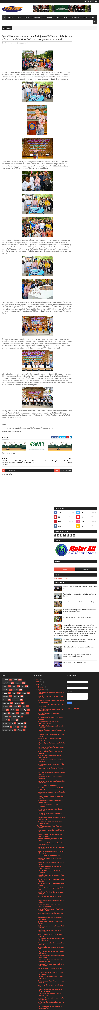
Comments (90, 91)
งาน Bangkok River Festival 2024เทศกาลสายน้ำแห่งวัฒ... (50, 852)
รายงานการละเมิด (73, 553)
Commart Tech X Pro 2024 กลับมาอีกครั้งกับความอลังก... (51, 550)
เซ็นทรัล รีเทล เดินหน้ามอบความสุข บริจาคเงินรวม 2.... (50, 763)
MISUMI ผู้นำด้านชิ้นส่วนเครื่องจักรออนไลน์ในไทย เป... (51, 911)
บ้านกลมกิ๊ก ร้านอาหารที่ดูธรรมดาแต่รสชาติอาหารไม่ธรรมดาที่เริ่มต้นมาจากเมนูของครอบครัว (87, 134)
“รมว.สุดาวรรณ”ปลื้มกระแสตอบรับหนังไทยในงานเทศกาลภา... (51, 688)
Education (13, 554)
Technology (36, 18)
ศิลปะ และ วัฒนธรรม (34, 46)
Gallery (13, 564)
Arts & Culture (16, 561)
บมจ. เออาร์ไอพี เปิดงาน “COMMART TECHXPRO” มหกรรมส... (48, 558)
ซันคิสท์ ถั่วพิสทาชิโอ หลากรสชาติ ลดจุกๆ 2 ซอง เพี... (51, 780)
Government (17, 547)
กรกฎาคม (41, 966)
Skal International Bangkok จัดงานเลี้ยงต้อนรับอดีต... (49, 658)
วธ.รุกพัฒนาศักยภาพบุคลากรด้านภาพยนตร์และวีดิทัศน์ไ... (51, 881)
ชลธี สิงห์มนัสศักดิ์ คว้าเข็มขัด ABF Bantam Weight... (50, 563)
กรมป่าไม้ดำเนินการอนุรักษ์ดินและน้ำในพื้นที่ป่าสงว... (51, 708)
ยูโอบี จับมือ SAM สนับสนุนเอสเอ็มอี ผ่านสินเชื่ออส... (50, 915)
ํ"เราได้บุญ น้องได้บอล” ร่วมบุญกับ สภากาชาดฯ (50, 671)
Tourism (26, 18)
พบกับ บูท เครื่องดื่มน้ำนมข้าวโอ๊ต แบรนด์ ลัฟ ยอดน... (51, 597)
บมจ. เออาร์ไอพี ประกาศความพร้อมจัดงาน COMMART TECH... (50, 754)
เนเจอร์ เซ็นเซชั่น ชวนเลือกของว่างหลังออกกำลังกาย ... (51, 605)
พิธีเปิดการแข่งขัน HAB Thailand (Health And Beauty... (51, 724)
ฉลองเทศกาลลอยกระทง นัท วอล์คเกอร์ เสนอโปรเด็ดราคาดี (51, 784)
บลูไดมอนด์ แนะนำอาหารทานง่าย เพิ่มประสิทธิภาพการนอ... (49, 601)
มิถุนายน (41, 968)
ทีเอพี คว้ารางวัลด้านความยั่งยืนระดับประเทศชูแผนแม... (51, 869)
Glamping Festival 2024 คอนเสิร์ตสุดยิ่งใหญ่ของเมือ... (51, 641)
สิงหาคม (40, 963)
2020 (38, 993)
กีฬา (23, 531)
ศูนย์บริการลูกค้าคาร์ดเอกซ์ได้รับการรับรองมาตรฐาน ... (50, 737)
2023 (38, 985)
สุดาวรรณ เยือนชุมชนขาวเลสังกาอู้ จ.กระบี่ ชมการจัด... (50, 654)
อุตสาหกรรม (6, 547)
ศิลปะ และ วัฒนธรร (8, 568)
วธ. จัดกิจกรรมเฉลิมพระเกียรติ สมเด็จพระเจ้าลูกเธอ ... (51, 537)
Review (92, 18)
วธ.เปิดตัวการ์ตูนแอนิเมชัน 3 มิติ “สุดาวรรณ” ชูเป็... (51, 580)
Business (11, 18)
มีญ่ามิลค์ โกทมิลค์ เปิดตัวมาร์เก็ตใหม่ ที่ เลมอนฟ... (49, 741)
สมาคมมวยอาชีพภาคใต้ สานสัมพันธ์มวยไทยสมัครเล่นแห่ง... (51, 801)
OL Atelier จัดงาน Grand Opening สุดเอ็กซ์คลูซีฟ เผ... (51, 733)
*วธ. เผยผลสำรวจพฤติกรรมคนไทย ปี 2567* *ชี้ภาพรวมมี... (50, 932)
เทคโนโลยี (5, 534)
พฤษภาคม (41, 971)
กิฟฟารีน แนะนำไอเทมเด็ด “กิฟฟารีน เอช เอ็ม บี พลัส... (50, 919)
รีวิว (4, 554)
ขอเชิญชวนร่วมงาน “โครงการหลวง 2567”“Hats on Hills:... (48, 567)
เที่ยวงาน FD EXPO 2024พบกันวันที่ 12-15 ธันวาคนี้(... (49, 584)
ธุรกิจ (15, 524)
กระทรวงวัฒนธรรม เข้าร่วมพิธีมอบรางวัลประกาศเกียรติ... (50, 680)
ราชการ (5, 531)
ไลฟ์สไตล (5, 561)
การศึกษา (5, 541)
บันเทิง (16, 534)
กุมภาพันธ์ (41, 979)
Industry (5, 558)
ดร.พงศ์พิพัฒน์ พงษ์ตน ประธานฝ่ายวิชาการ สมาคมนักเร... (50, 646)
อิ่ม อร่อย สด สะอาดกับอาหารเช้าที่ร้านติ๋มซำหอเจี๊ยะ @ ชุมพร (86, 125)
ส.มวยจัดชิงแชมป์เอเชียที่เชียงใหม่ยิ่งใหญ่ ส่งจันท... (51, 675)
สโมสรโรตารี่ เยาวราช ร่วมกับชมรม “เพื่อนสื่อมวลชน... (51, 720)
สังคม (14, 531)
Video (15, 571)
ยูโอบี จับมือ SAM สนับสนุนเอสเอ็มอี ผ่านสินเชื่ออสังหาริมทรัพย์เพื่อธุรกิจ (87, 118)
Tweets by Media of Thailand (76, 101)
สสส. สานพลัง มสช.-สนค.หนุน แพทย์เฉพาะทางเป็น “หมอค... (51, 809)
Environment (6, 571)
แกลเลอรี (23, 558)
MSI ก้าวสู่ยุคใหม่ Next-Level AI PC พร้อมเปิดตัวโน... (51, 792)
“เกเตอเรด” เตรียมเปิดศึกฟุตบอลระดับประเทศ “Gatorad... (49, 864)
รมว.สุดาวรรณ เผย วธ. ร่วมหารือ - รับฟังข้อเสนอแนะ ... (51, 818)
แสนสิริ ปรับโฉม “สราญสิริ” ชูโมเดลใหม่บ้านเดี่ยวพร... (51, 898)
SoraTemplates (11, 1007)
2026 (38, 524)
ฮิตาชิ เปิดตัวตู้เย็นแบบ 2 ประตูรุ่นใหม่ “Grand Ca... (49, 873)
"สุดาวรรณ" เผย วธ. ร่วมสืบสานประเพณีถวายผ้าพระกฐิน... (50, 928)
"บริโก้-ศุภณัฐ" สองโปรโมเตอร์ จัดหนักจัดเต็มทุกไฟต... (51, 588)
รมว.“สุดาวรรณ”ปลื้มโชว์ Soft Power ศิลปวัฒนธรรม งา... (50, 940)
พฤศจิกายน (41, 534)
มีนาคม (40, 976)
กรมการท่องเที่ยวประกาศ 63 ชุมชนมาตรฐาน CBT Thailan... (51, 877)
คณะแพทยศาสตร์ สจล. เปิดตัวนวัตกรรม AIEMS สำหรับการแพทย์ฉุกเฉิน (86, 111)
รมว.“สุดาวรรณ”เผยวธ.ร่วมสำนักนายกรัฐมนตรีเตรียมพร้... (49, 712)
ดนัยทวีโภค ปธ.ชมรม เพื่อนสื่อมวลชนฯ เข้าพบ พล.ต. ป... (50, 758)
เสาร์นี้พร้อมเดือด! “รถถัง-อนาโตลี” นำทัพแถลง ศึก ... (50, 890)
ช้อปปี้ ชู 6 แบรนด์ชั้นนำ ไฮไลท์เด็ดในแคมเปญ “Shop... (49, 860)
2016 (38, 1001)
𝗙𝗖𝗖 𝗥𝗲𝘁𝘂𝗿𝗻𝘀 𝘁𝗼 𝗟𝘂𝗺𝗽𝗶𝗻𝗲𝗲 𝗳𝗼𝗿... (49, 630)
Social (19, 18)
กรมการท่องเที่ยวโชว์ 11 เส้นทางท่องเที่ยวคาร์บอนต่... (50, 813)
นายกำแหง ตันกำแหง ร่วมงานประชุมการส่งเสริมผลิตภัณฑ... (51, 546)
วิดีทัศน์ (5, 564)
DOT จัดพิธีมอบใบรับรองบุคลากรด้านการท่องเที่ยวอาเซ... (51, 571)
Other (84, 18)
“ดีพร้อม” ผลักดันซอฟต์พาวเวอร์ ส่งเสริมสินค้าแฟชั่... (50, 703)
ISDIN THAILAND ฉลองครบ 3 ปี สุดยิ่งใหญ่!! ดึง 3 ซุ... (51, 637)
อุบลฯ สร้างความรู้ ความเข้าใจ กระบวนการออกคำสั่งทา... (51, 885)
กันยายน (40, 960)
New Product (75, 18)
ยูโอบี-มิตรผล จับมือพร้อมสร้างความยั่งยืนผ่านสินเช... (51, 618)
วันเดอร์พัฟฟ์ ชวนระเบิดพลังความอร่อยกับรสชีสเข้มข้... (51, 788)
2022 (38, 988)
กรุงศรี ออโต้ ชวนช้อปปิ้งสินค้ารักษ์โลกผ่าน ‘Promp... (50, 614)
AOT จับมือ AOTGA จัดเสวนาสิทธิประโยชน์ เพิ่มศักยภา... (50, 716)
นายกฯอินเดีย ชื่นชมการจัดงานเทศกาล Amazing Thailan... (49, 945)
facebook (62, 480)
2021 (38, 991)
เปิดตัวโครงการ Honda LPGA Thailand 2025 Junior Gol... (51, 953)
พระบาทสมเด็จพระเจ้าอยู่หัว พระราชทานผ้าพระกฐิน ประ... (51, 843)
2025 (38, 526)
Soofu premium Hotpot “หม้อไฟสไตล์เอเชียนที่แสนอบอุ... (51, 796)
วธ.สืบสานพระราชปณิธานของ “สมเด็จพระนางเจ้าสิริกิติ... (49, 839)
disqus (56, 480)
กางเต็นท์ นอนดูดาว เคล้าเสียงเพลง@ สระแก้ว (85, 195)
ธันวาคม (41, 532)
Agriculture (20, 568)
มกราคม (40, 982)
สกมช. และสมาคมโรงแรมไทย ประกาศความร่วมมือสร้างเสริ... (51, 592)
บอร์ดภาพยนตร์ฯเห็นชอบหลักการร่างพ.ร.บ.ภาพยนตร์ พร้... (49, 750)
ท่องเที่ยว (18, 527)
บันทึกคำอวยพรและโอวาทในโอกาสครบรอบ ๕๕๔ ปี (51, 826)
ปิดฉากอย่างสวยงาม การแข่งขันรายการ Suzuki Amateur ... (49, 667)
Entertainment (47, 18)
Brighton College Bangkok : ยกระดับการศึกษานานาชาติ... (50, 835)
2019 (38, 996)
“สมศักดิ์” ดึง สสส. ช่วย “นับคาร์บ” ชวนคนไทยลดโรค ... (50, 541)
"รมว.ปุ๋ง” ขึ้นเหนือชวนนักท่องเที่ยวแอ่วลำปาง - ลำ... (51, 575)
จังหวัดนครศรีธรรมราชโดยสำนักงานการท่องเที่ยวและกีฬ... (51, 663)
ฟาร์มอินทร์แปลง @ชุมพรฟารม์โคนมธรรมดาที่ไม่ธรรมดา (85, 179)
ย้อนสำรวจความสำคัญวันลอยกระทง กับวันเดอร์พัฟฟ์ (51, 746)
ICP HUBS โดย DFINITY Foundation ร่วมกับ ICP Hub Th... (50, 822)
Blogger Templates (27, 1007)
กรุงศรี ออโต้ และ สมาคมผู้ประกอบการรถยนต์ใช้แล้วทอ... (49, 775)
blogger (50, 480)
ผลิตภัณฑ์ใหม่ (6, 527)
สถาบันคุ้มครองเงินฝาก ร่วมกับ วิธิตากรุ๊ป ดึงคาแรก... (51, 907)
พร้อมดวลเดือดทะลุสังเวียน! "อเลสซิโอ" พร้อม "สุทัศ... (51, 856)
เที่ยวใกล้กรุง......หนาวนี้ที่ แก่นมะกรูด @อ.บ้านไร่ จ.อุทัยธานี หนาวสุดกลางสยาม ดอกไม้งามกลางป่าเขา (83, 171)
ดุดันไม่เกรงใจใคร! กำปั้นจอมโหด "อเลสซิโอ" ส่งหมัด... (51, 847)
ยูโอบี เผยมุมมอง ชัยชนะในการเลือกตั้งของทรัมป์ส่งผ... (50, 622)
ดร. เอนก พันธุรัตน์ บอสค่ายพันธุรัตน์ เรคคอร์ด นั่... (48, 650)
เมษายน (40, 974)
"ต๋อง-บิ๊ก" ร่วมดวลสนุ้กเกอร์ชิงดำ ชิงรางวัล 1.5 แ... (50, 684)
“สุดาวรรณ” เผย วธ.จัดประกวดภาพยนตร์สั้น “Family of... (51, 692)
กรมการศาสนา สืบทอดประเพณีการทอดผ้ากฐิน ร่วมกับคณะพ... (50, 805)
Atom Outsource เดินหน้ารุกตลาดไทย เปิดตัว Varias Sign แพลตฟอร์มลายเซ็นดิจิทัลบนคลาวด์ (86, 188)
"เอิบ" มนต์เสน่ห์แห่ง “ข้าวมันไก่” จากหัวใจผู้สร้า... (51, 936)
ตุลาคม (40, 957)
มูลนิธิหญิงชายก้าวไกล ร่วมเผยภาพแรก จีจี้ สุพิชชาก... (51, 609)
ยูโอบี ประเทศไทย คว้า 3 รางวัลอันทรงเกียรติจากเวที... (51, 771)
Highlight (76, 91)
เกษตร (24, 537)
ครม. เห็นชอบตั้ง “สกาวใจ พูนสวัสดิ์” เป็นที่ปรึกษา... (50, 830)
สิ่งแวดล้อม (6, 551)
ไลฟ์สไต (20, 574)
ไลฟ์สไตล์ (5, 524)
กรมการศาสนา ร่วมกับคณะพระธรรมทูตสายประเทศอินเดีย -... (51, 894)
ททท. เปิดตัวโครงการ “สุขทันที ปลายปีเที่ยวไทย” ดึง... (50, 949)
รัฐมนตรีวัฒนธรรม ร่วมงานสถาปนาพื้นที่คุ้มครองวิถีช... (51, 633)
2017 (37, 999)
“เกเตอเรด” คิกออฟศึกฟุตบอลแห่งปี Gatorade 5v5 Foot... (51, 697)
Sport (57, 18)
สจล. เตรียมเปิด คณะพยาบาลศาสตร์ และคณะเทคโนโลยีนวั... (50, 902)
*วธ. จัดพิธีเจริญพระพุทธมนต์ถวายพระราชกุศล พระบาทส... (50, 554)
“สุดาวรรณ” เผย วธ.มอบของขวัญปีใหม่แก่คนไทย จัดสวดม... (51, 626)
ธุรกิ (22, 571)
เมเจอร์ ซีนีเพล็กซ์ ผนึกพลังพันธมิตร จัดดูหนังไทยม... (51, 924)
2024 (38, 529)
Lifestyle (65, 18)
